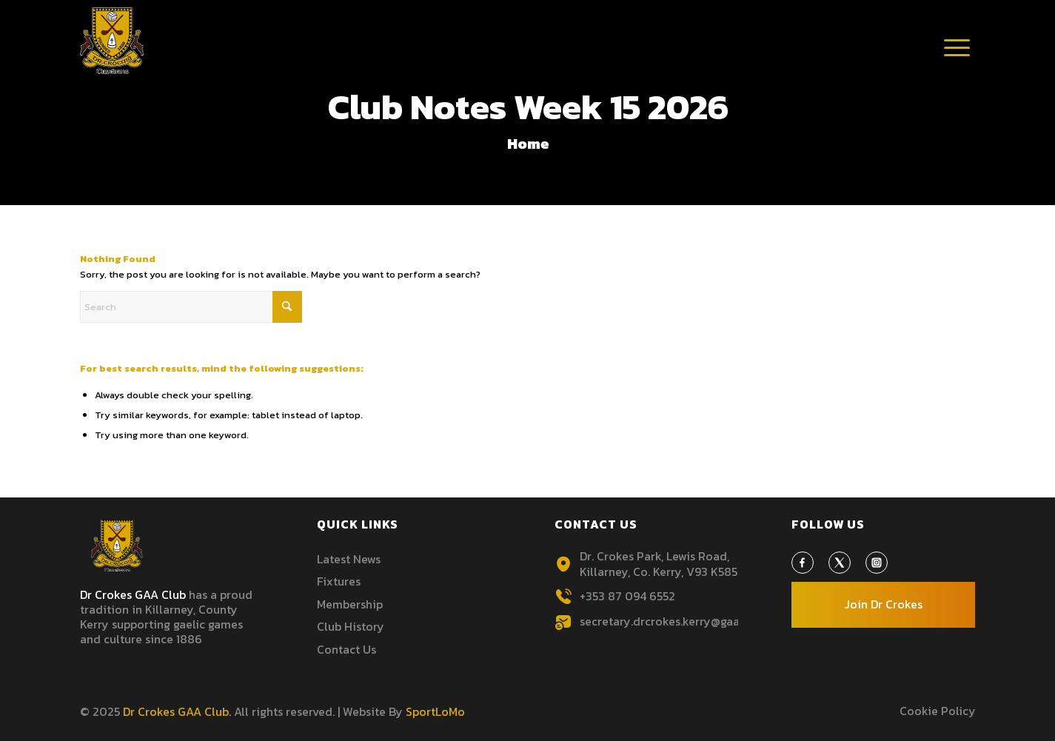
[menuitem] (957, 48)
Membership (350, 604)
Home (528, 144)
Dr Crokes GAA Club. (177, 711)
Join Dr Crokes (883, 604)
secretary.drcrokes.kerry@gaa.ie (666, 621)
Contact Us (346, 649)
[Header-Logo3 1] (112, 40)
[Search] (191, 307)
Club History (350, 626)
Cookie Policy (938, 711)
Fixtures (339, 581)
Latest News (349, 559)
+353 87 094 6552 (627, 596)
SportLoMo (435, 711)
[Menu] (957, 63)
